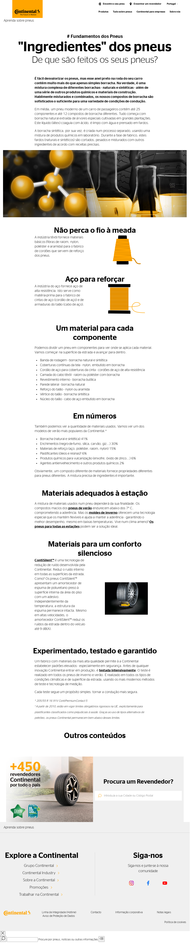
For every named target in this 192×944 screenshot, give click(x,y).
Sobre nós (175, 12)
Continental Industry (39, 872)
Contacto (98, 912)
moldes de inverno (103, 512)
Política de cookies (175, 921)
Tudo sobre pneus (122, 12)
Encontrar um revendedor (147, 4)
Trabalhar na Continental (39, 894)
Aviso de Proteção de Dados (60, 915)
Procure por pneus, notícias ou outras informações (68, 939)
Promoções (39, 887)
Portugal (171, 4)
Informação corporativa (132, 912)
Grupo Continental (39, 865)
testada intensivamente (117, 670)
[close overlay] (2, 933)
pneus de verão (80, 508)
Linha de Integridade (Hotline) (60, 912)
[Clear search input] (102, 938)
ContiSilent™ (44, 560)
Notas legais (169, 912)
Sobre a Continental (39, 880)
